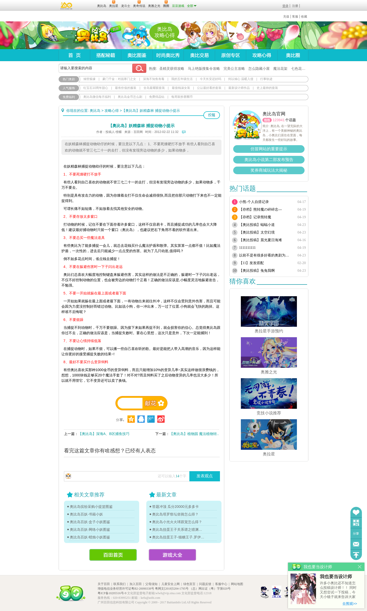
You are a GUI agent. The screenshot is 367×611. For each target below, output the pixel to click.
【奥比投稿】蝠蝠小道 (257, 225)
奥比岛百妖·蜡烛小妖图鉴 (90, 537)
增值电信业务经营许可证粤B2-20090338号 (126, 588)
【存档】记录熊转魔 (255, 217)
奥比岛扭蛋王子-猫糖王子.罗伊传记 (178, 537)
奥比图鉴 (136, 55)
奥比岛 (90, 35)
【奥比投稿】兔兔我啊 (257, 271)
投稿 (211, 115)
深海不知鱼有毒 (153, 79)
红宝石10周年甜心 (95, 88)
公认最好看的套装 (209, 88)
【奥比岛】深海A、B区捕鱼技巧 (103, 434)
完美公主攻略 (234, 68)
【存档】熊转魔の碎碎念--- (260, 209)
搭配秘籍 (105, 55)
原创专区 (230, 55)
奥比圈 (292, 55)
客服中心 (221, 584)
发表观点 (204, 476)
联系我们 (119, 584)
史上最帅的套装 (267, 88)
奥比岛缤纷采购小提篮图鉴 (91, 507)
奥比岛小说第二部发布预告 (268, 159)
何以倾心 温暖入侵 (240, 79)
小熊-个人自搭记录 (254, 202)
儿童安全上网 (170, 584)
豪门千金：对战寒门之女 (119, 79)
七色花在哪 (300, 68)
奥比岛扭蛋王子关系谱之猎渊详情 (178, 529)
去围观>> (349, 604)
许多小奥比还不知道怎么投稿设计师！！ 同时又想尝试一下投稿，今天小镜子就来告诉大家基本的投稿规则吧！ (338, 590)
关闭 (360, 567)
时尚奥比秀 (168, 55)
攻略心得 (261, 55)
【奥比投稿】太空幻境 (257, 232)
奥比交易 (199, 55)
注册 (295, 6)
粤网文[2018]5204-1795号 (172, 588)
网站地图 (237, 584)
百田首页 (113, 555)
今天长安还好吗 (210, 79)
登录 (285, 6)
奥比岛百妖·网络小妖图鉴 (90, 529)
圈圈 (267, 120)
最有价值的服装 (125, 88)
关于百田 (104, 584)
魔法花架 (280, 68)
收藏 (304, 16)
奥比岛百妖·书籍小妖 (86, 514)
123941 (279, 120)
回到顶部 (356, 555)
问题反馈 (356, 544)
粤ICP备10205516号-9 (112, 593)
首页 (74, 55)
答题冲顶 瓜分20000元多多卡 (175, 507)
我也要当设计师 (336, 576)
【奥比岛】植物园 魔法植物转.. (194, 434)
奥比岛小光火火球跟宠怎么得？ (177, 522)
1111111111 (247, 248)
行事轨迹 (266, 79)
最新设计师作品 (239, 88)
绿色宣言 (189, 584)
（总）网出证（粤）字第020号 (210, 588)
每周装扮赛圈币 (182, 97)
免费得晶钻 (156, 97)
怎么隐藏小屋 (259, 68)
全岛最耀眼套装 (154, 88)
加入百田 (135, 584)
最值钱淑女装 (181, 88)
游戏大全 (172, 555)
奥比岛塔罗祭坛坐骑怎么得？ (175, 514)
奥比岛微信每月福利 (97, 97)
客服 (295, 16)
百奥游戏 (66, 6)
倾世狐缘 (89, 79)
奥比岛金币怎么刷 (130, 97)
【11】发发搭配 (251, 263)
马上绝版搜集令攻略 (204, 68)
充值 (286, 16)
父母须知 (151, 584)
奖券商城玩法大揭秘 (269, 170)
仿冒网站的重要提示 (269, 149)
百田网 (86, 5)
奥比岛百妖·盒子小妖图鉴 (90, 522)
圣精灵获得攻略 (171, 68)
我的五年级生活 (182, 79)
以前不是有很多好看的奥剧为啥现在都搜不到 (265, 255)
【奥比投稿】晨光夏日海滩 (260, 240)
